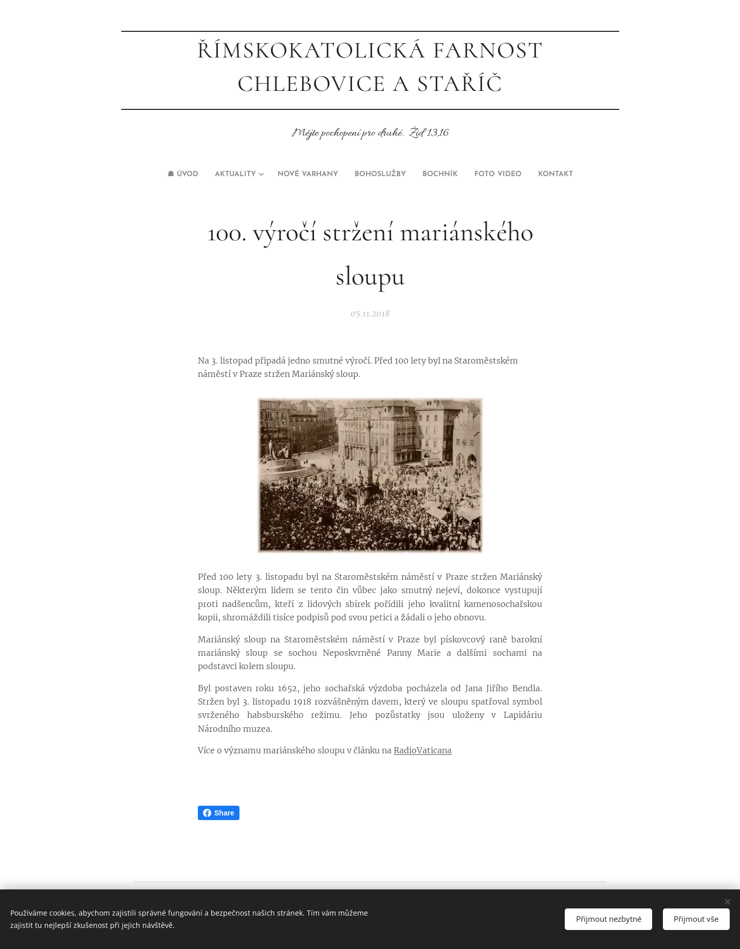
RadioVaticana (423, 750)
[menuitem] (160, 174)
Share (218, 813)
